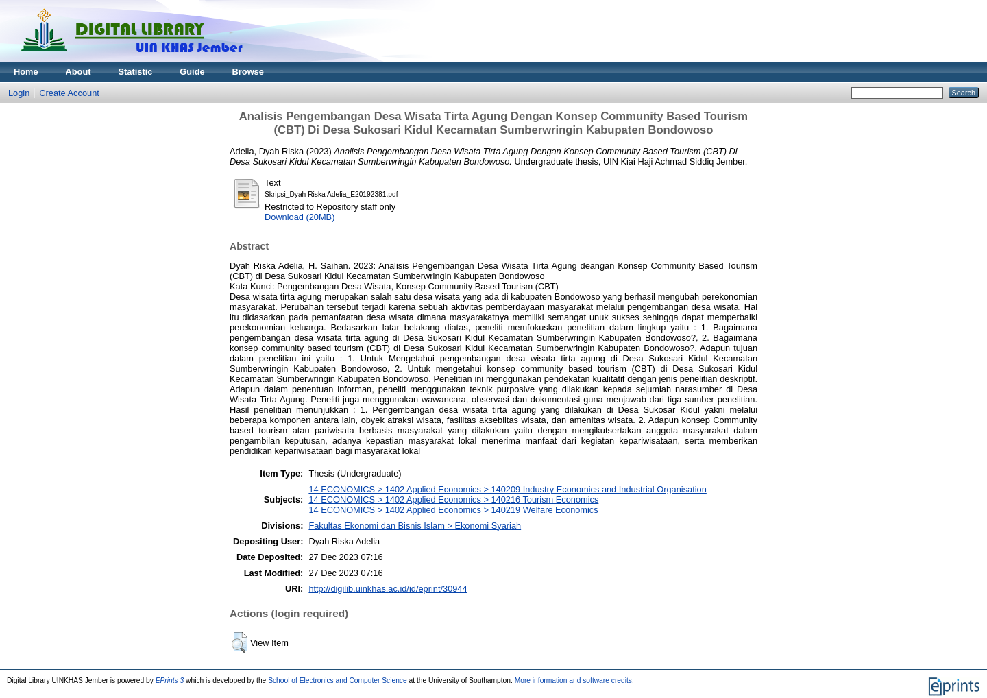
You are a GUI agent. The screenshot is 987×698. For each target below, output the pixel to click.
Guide (192, 72)
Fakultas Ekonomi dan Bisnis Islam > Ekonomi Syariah (414, 525)
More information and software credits (573, 680)
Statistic (136, 72)
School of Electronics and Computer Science (337, 680)
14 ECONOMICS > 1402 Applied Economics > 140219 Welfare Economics (453, 510)
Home (26, 72)
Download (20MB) (299, 217)
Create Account (69, 93)
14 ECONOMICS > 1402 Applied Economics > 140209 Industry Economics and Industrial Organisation (507, 489)
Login (18, 93)
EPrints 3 (170, 680)
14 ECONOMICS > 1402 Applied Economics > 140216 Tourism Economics (453, 499)
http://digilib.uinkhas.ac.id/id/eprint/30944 (387, 588)
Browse (248, 72)
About (78, 72)
